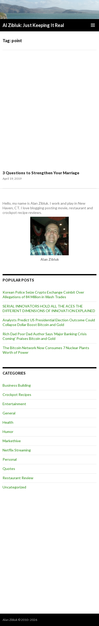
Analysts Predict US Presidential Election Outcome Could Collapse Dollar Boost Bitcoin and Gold (49, 322)
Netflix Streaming (17, 450)
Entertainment (14, 404)
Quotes (9, 468)
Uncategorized (14, 487)
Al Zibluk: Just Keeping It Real (33, 25)
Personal (10, 459)
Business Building (17, 385)
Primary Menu (93, 25)
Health (8, 422)
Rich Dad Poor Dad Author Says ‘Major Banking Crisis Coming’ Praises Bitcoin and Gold (45, 336)
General (9, 413)
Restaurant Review (18, 478)
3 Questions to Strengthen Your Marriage (41, 172)
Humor (8, 431)
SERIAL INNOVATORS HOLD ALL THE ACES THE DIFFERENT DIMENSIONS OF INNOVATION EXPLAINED (49, 308)
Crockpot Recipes (17, 394)
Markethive (12, 441)
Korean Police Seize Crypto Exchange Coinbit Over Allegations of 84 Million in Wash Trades (43, 294)
